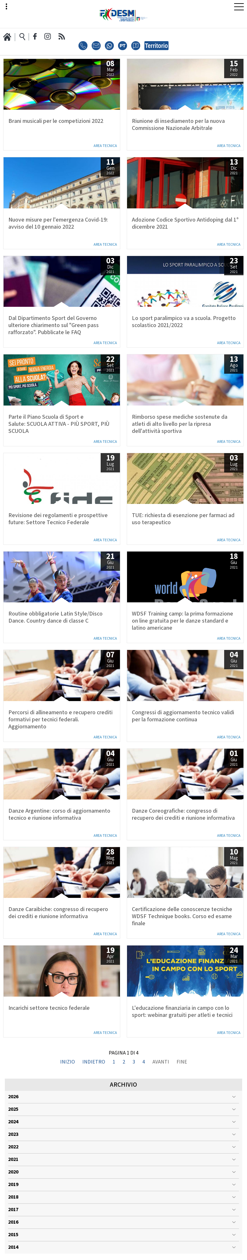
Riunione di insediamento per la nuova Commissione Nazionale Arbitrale (178, 125)
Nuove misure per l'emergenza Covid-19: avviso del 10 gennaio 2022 (58, 223)
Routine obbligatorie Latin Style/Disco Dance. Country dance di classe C (55, 617)
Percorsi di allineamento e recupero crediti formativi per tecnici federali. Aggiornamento (60, 719)
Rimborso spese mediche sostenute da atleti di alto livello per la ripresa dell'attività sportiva (179, 424)
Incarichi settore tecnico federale (49, 1008)
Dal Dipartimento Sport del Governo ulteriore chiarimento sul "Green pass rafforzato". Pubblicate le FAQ (53, 325)
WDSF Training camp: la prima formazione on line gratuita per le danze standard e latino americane (182, 621)
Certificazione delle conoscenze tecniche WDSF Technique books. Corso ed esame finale (182, 916)
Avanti (160, 1062)
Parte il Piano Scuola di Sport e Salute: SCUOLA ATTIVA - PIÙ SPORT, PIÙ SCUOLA (58, 424)
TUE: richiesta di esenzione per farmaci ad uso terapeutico (183, 519)
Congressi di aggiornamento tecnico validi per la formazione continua (183, 716)
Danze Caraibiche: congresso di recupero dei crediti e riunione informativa (58, 913)
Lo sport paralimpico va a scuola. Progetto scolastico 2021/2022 (184, 322)
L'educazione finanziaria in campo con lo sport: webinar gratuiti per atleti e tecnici (182, 1012)
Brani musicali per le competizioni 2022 (55, 121)
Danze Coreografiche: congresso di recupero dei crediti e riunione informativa (183, 815)
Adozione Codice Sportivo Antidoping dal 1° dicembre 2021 (185, 223)
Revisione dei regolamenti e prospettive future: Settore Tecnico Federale (58, 519)
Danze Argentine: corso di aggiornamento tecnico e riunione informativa (59, 815)
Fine (182, 1062)
